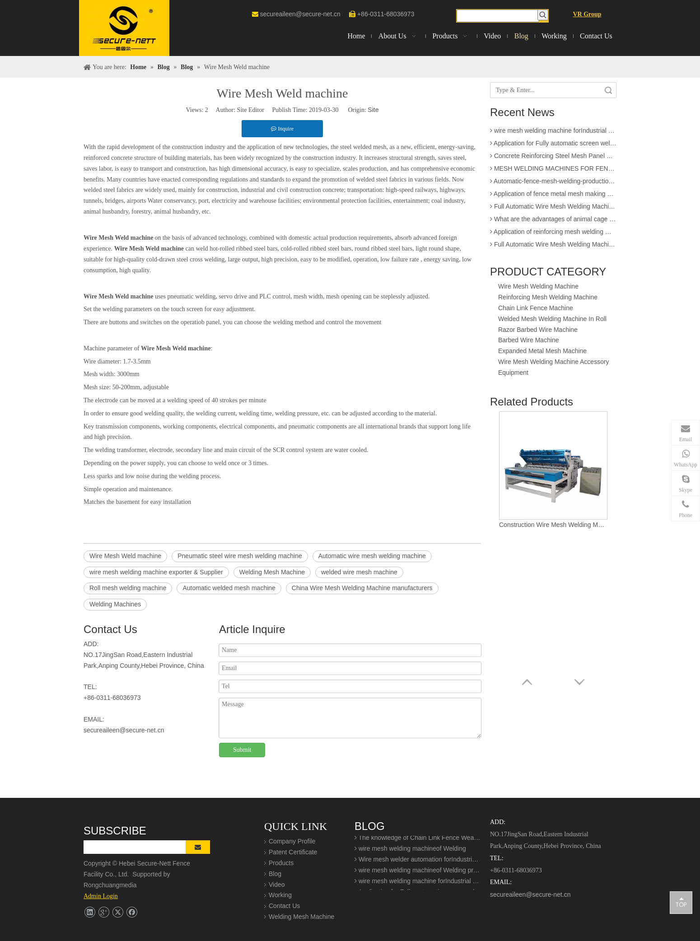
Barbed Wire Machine (528, 340)
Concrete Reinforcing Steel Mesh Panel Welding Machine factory (553, 158)
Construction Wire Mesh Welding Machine (553, 524)
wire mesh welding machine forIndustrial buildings (553, 133)
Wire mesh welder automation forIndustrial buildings (418, 862)
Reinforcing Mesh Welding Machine (547, 297)
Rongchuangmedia (113, 885)
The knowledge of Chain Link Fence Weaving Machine (418, 840)
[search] (140, 847)
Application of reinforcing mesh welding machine (553, 234)
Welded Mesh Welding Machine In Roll (552, 318)
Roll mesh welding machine (127, 588)
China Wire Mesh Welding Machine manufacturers (362, 588)
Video (277, 884)
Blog (275, 873)
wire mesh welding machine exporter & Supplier (156, 572)
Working (280, 895)
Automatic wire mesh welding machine (372, 555)
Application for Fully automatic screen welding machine (553, 145)
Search (608, 90)
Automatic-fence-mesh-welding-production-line (553, 183)
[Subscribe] (198, 847)
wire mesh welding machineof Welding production (418, 872)
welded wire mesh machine (359, 572)
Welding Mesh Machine (272, 572)
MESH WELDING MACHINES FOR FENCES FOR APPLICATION (553, 171)
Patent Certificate (293, 852)
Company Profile (292, 841)
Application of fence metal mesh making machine (553, 196)
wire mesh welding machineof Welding (410, 851)
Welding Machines (115, 604)
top (681, 902)
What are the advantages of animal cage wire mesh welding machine (553, 221)
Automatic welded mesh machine (228, 588)
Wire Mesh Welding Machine (538, 286)
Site (373, 109)
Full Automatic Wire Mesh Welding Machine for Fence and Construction (553, 209)
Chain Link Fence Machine (535, 308)
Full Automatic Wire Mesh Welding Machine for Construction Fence (553, 247)
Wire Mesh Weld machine (125, 555)
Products (281, 862)
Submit (242, 749)
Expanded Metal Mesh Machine (542, 350)
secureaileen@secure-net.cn (300, 14)
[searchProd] (498, 15)
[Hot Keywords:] (542, 14)
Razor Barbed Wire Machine (538, 329)
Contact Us (284, 905)
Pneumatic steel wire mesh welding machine (239, 555)
